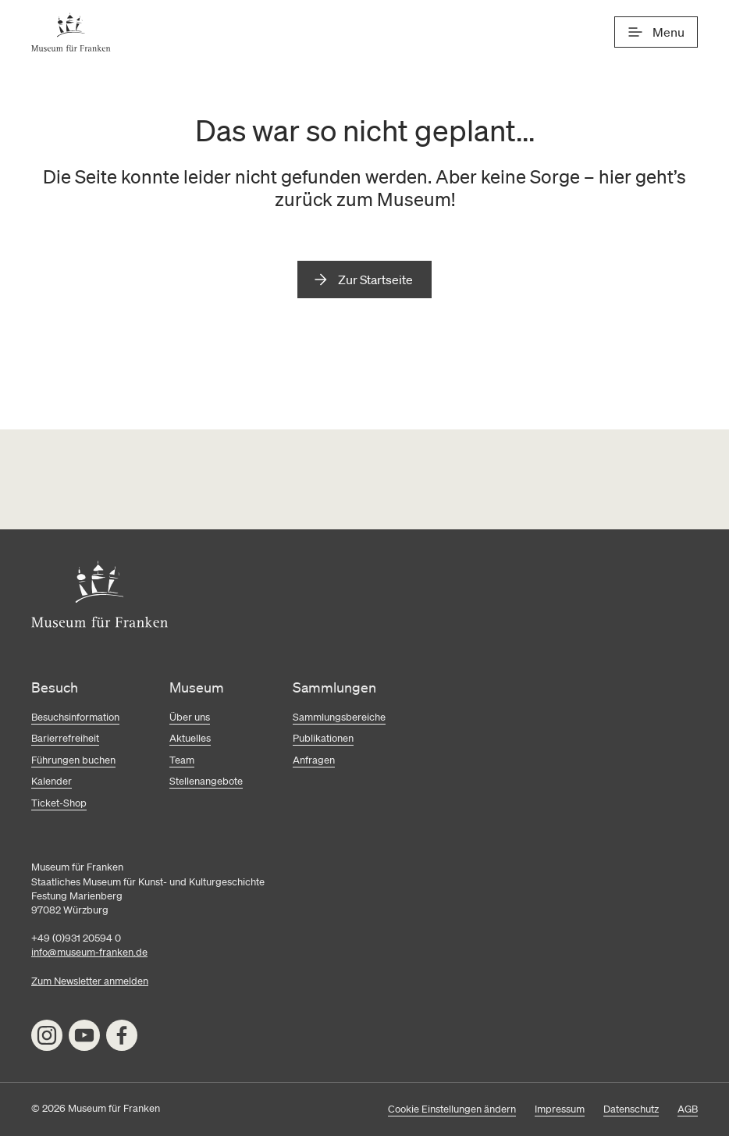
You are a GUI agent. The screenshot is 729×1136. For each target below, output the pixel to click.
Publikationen (323, 738)
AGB (687, 1109)
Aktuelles (190, 738)
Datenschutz (631, 1109)
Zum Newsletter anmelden (89, 981)
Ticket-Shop (59, 803)
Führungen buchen (73, 760)
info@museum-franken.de (89, 952)
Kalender (51, 781)
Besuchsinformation (75, 717)
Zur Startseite (375, 279)
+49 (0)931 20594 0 (76, 938)
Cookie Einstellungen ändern (452, 1109)
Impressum (560, 1109)
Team (181, 760)
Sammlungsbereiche (339, 717)
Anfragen (314, 760)
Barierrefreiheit (65, 738)
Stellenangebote (206, 781)
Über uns (189, 717)
